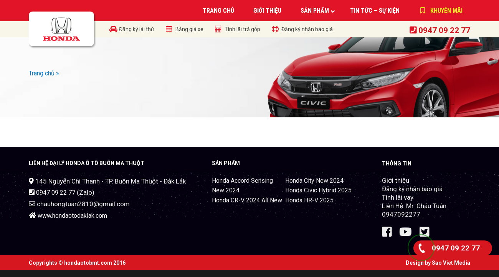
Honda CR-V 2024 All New (247, 200)
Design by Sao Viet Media (438, 263)
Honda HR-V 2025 (309, 200)
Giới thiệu (395, 180)
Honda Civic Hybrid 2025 (318, 190)
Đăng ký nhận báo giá (412, 189)
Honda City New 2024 (314, 180)
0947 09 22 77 (444, 30)
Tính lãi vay (397, 197)
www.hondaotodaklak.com (72, 215)
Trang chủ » (44, 73)
